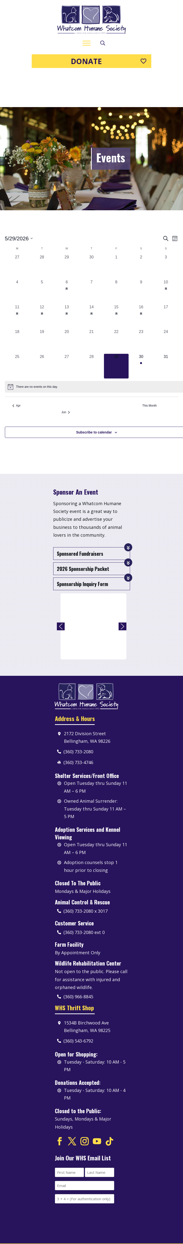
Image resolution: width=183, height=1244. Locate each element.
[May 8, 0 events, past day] (116, 257)
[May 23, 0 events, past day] (141, 307)
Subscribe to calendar (94, 398)
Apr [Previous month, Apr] (16, 371)
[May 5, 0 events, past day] (42, 257)
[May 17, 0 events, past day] (165, 282)
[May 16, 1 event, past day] (141, 282)
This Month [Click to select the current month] (149, 371)
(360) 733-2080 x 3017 (85, 877)
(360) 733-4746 (78, 728)
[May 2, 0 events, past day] (141, 232)
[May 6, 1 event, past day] (66, 257)
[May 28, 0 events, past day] (91, 332)
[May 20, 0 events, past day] (66, 307)
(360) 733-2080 (78, 717)
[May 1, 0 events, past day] (116, 232)
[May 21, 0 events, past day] (91, 307)
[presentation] (92, 1182)
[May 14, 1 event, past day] (91, 282)
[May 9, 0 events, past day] (141, 257)
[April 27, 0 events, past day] (17, 232)
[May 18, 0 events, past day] (17, 307)
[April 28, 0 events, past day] (42, 232)
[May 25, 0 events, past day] (17, 332)
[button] (61, 592)
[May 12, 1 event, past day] (42, 282)
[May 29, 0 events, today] (116, 332)
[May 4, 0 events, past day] (17, 257)
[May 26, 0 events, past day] (42, 332)
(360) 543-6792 (78, 1007)
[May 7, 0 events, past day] (91, 257)
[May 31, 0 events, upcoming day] (165, 332)
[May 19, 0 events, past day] (42, 307)
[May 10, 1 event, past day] (165, 257)
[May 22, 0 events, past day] (116, 307)
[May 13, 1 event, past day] (66, 282)
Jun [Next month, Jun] (65, 378)
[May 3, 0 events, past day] (165, 232)
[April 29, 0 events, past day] (66, 232)
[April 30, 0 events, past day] (91, 232)
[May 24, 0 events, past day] (165, 307)
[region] (91, 592)
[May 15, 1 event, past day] (116, 282)
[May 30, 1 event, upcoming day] (141, 332)
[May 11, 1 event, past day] (17, 282)
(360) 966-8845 (78, 963)
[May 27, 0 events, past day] (66, 332)
